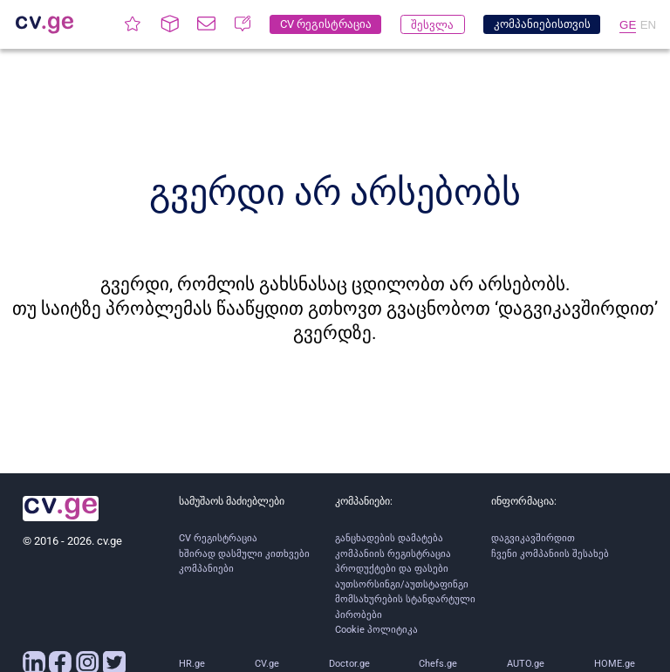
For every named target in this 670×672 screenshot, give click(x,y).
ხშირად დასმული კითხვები (244, 554)
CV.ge (267, 663)
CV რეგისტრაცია (218, 538)
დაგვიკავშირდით (533, 538)
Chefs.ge (438, 663)
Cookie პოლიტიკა (376, 629)
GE (627, 24)
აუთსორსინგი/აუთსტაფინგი (401, 584)
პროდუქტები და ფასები (391, 568)
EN (648, 24)
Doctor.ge (349, 663)
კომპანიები (206, 568)
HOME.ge (614, 663)
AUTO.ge (525, 663)
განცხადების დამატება (389, 538)
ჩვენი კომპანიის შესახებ (550, 554)
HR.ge (192, 663)
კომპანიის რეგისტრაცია (393, 554)
